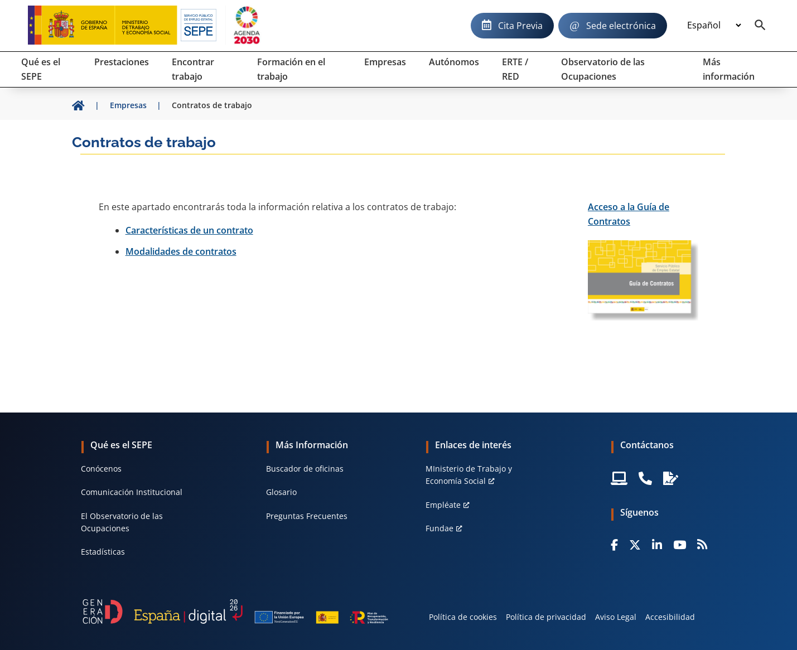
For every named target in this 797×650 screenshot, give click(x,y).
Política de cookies (463, 617)
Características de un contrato (189, 230)
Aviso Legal (615, 617)
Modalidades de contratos (180, 251)
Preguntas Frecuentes (306, 516)
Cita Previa (520, 26)
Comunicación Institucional (131, 492)
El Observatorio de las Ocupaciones (122, 522)
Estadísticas (103, 551)
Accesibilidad (670, 617)
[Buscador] (760, 26)
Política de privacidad (546, 617)
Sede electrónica (621, 26)
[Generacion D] (235, 611)
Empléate (443, 504)
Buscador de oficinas (305, 468)
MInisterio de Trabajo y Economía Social (469, 474)
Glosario (281, 492)
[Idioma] (714, 25)
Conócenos (101, 468)
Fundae (439, 528)
